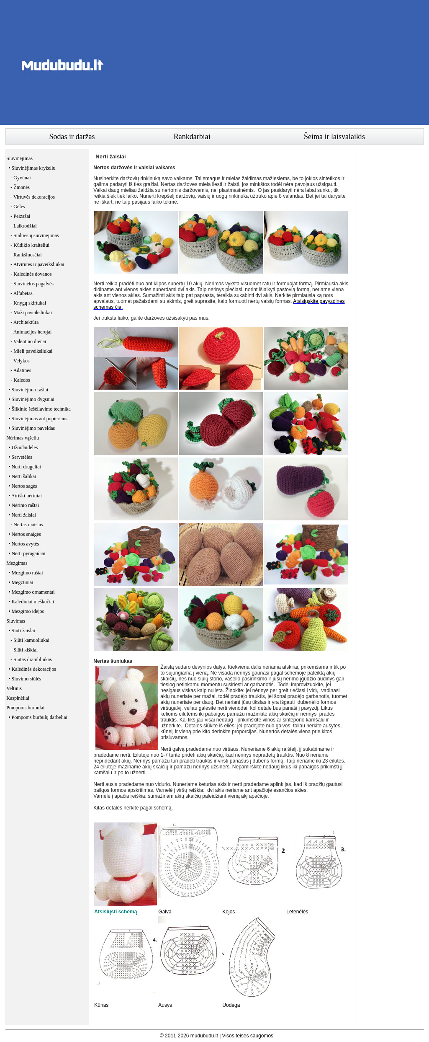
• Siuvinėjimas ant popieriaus (37, 418)
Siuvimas (15, 621)
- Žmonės (20, 187)
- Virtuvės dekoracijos (32, 197)
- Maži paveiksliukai (31, 312)
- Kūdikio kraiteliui (29, 245)
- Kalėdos (20, 380)
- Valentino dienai (28, 341)
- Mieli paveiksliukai (31, 351)
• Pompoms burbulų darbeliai (37, 717)
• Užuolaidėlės (23, 447)
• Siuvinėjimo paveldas (31, 428)
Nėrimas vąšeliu (22, 438)
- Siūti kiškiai (24, 650)
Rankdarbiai (192, 136)
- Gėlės (17, 206)
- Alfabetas (21, 293)
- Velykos (19, 361)
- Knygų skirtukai (28, 303)
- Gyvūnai (20, 178)
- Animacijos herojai (30, 332)
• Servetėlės (20, 457)
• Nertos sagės (22, 486)
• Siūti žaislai (21, 630)
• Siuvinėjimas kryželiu (31, 168)
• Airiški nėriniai (25, 496)
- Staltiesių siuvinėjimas (34, 235)
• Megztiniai (20, 582)
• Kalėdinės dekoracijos (32, 669)
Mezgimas (16, 563)
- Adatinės (20, 370)
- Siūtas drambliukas (31, 659)
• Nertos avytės (23, 544)
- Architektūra (24, 322)
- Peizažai (20, 216)
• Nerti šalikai (22, 476)
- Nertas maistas (26, 524)
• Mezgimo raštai (25, 573)
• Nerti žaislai (22, 515)
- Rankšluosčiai (25, 255)
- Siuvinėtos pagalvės (32, 284)
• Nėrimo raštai (23, 505)
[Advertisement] (271, 65)
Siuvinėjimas (19, 158)
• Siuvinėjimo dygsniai (31, 399)
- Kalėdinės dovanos (30, 274)
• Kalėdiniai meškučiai (31, 602)
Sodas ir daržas (72, 136)
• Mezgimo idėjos (26, 611)
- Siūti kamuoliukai (29, 640)
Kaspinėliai (17, 698)
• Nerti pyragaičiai (26, 553)
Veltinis (14, 688)
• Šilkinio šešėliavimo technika (39, 409)
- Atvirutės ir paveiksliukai (37, 264)
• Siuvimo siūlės (24, 679)
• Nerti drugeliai (24, 467)
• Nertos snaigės (24, 534)
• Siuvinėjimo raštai (28, 390)
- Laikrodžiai (23, 226)
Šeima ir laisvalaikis (334, 136)
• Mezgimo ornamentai (31, 592)
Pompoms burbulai (25, 708)
